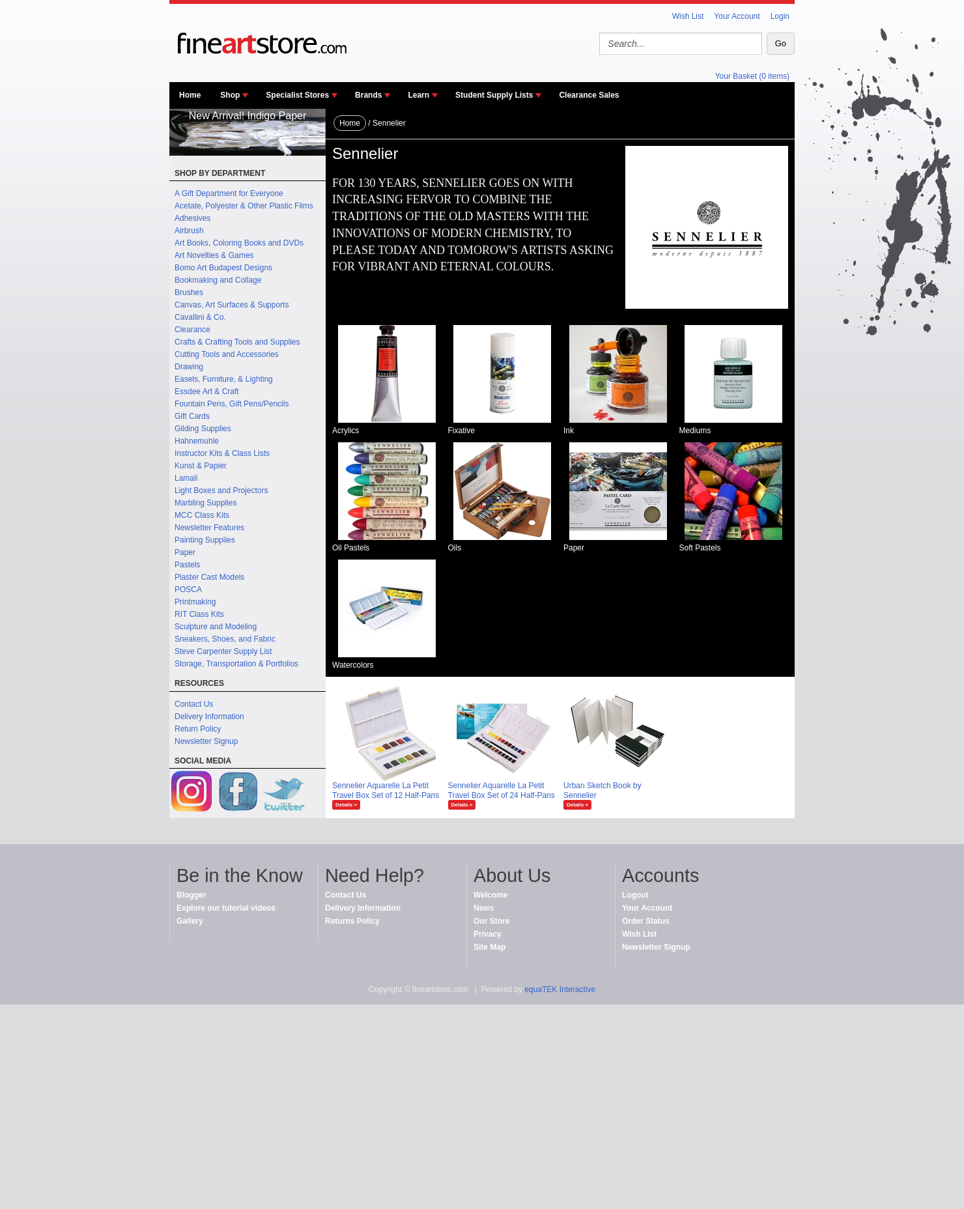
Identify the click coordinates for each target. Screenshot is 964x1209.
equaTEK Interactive (559, 989)
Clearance (192, 329)
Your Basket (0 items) (752, 76)
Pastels (187, 564)
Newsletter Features (209, 527)
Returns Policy (352, 921)
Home (190, 95)
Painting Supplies (205, 540)
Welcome (490, 895)
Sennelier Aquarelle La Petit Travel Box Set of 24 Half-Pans (501, 790)
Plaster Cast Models (209, 577)
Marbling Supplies (205, 502)
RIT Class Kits (199, 614)
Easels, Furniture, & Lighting (224, 379)
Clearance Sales (589, 95)
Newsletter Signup (206, 741)
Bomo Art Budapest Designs (223, 267)
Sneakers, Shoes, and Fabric (225, 639)
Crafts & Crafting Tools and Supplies (237, 342)
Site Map (489, 947)
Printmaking (195, 601)
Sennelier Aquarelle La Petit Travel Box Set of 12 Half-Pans (385, 790)
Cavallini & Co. (200, 317)
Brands (368, 95)
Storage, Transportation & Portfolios (236, 663)
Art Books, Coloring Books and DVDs (239, 243)
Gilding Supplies (203, 428)
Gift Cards (192, 416)
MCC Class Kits (202, 515)
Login (780, 16)
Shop (230, 95)
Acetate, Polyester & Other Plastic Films (244, 205)
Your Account (736, 16)
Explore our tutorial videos (226, 908)
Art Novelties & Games (214, 255)
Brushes (189, 292)
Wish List (688, 16)
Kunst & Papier (201, 465)
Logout (635, 895)
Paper (185, 552)
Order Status (646, 921)
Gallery (190, 921)
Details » (346, 805)
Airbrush (189, 230)
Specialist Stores (297, 95)
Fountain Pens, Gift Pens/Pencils (232, 403)
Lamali (186, 478)
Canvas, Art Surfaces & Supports (232, 304)
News (484, 908)
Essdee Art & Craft (207, 391)
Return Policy (198, 728)
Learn (418, 95)
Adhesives (192, 218)
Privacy (488, 934)
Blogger (191, 895)
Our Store (491, 921)
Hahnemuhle (197, 441)
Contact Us (194, 704)
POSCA (188, 589)
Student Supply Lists (494, 95)
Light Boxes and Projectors (221, 490)
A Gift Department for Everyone (229, 193)
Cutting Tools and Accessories (227, 354)
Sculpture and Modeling (216, 626)
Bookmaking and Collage (218, 280)
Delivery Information (209, 716)
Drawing (189, 366)
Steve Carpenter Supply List (223, 651)
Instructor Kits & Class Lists (222, 453)
